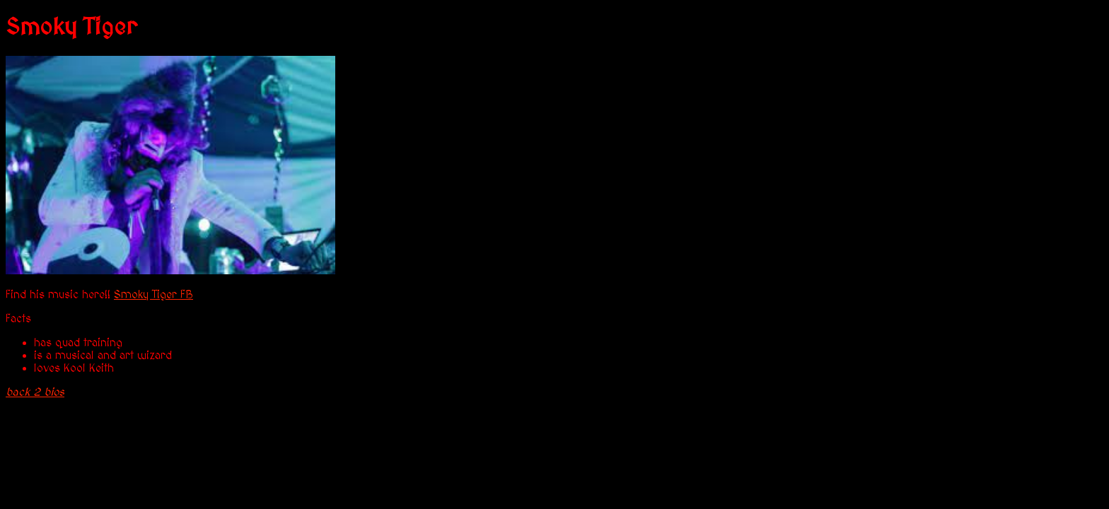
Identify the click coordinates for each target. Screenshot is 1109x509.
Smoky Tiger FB (153, 294)
